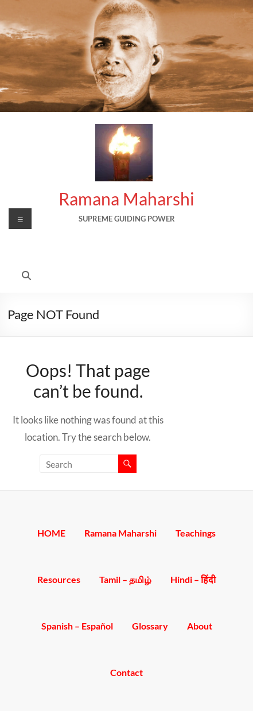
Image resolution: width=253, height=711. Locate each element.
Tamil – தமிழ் (125, 579)
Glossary (150, 625)
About (199, 625)
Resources (58, 579)
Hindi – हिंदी (193, 579)
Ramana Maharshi (126, 198)
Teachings (196, 532)
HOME (51, 532)
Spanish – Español (77, 625)
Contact (126, 672)
